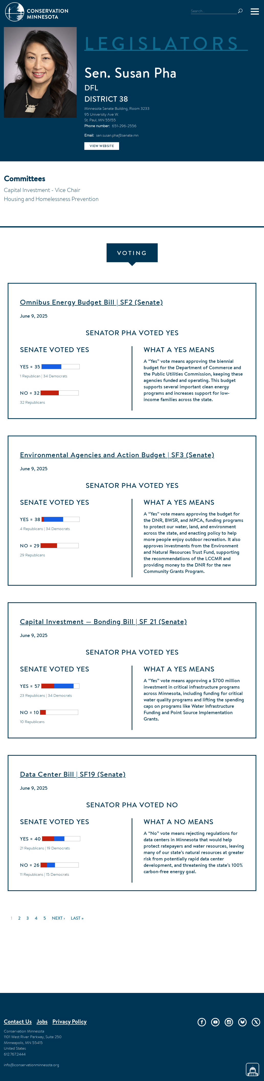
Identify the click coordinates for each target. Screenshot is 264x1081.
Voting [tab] (132, 253)
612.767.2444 (15, 1054)
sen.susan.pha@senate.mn (117, 135)
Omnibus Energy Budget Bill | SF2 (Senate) (91, 302)
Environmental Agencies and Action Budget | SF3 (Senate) (117, 455)
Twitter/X (256, 1022)
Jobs (42, 1021)
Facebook (202, 1022)
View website (102, 146)
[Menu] (254, 11)
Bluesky (242, 1022)
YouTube (215, 1022)
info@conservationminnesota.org (31, 1064)
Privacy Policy (69, 1021)
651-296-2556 (124, 125)
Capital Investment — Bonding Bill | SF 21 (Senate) (103, 621)
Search (242, 11)
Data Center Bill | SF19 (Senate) (72, 774)
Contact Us (18, 1021)
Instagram (229, 1022)
